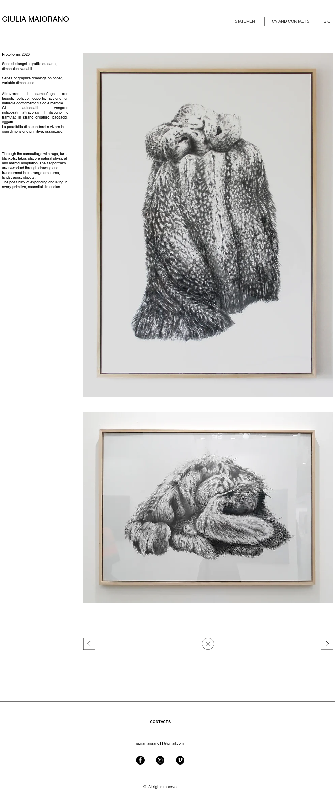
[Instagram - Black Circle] (160, 760)
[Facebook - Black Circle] (140, 760)
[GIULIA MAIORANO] (41, 19)
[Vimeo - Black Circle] (180, 760)
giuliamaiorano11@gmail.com (160, 743)
